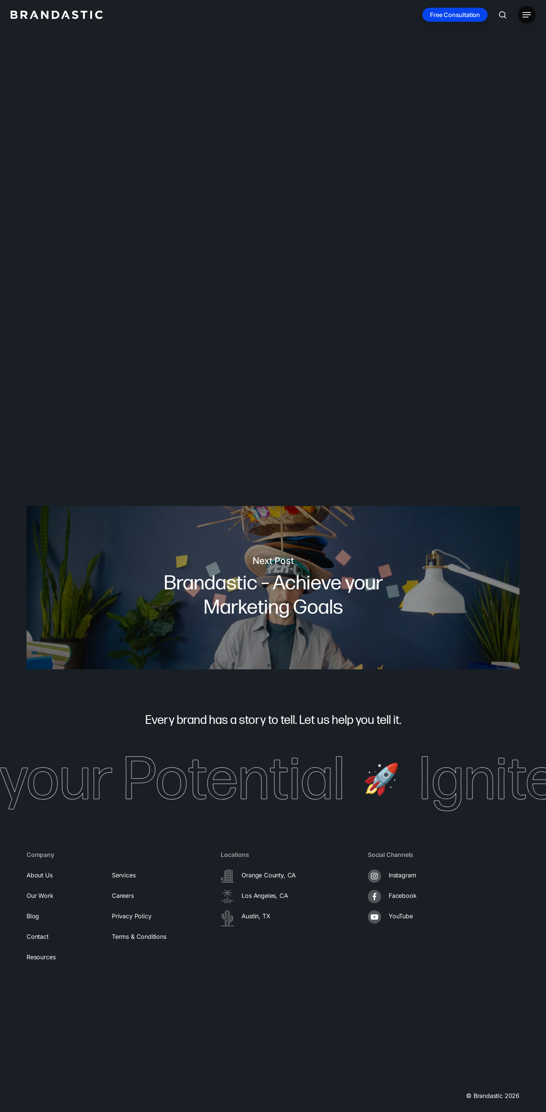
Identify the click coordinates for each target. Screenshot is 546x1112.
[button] (526, 15)
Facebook (403, 895)
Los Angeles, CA (265, 895)
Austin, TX (256, 916)
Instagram (402, 875)
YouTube (401, 916)
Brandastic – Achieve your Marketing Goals (273, 587)
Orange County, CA (269, 875)
